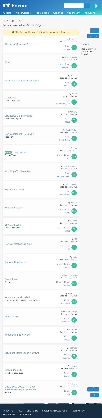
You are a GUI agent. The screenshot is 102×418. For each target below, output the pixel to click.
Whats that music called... (18, 297)
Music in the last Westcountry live (22, 80)
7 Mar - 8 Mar (64, 248)
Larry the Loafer (70, 166)
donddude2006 (70, 275)
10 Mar (65, 302)
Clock (8, 62)
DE (74, 47)
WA (74, 302)
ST (74, 138)
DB (74, 392)
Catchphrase (11, 279)
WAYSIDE (72, 293)
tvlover (74, 366)
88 (74, 120)
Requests (90, 13)
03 (74, 338)
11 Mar (66, 338)
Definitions (25, 414)
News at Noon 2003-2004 (18, 244)
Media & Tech (42, 13)
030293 (73, 330)
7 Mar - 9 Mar (64, 211)
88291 (74, 112)
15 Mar (67, 375)
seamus (73, 348)
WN (74, 193)
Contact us (79, 411)
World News (71, 184)
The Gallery (73, 13)
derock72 (73, 39)
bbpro (74, 94)
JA (74, 320)
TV (74, 374)
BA (74, 66)
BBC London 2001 (14, 189)
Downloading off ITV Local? (19, 134)
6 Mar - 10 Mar (63, 157)
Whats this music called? (18, 334)
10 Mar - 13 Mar (63, 284)
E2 (74, 84)
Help (20, 411)
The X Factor (11, 316)
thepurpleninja (70, 311)
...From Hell (11, 97)
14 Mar (66, 356)
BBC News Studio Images (18, 116)
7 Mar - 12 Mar (63, 229)
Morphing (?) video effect (18, 171)
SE (74, 356)
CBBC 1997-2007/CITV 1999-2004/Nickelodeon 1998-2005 (20, 388)
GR (74, 265)
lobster (74, 202)
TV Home (7, 13)
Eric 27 (74, 75)
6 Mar (63, 175)
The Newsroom (23, 13)
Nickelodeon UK (13, 370)
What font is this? (14, 207)
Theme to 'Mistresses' (16, 44)
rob (75, 148)
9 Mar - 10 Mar (63, 266)
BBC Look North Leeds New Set (22, 353)
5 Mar (67, 120)
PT (74, 102)
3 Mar (63, 102)
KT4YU (73, 221)
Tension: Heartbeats (15, 262)
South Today (71, 130)
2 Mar (67, 84)
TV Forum (19, 5)
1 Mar (66, 48)
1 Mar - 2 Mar (64, 66)
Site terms (32, 411)
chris (75, 257)
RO (74, 156)
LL (74, 174)
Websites (58, 13)
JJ (76, 239)
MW (74, 211)
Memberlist (9, 414)
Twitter (8, 411)
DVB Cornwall (70, 57)
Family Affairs (16, 152)
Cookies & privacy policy (55, 411)
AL (74, 229)
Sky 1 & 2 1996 (13, 224)
